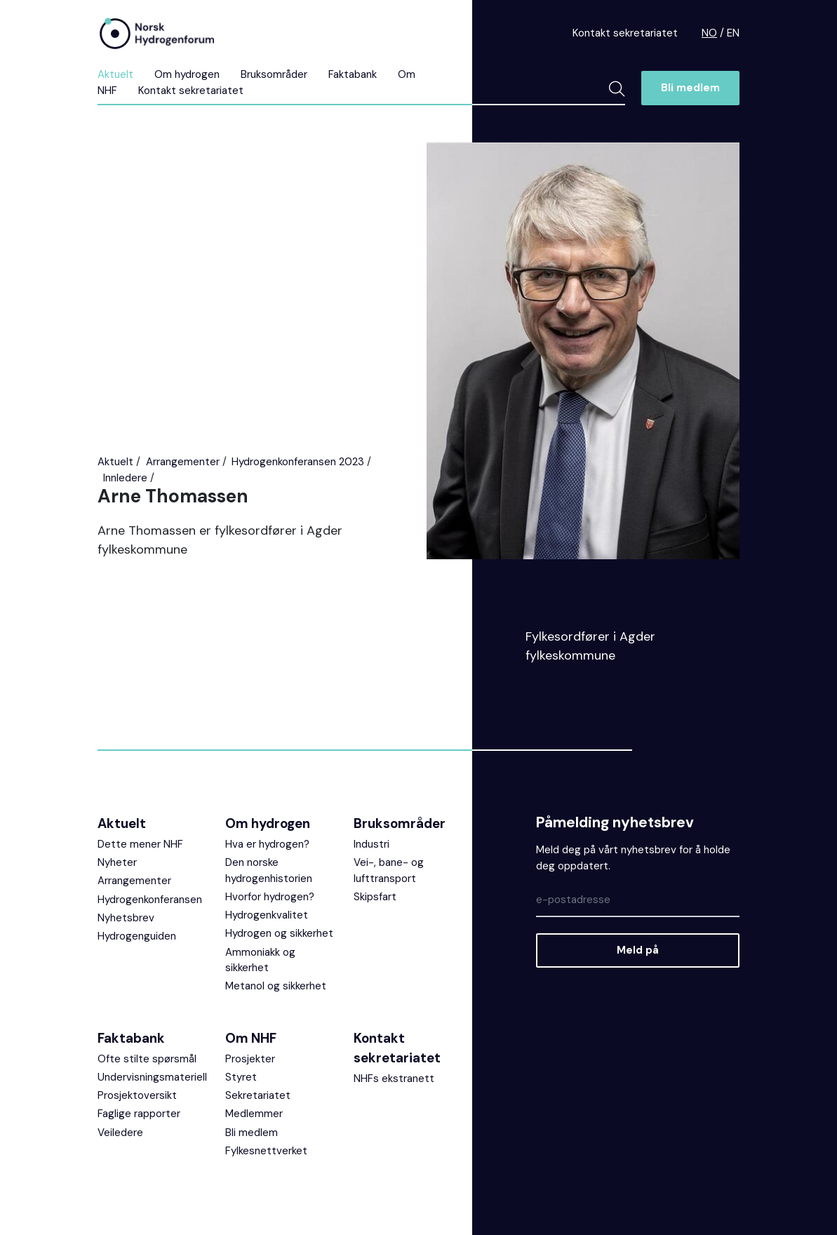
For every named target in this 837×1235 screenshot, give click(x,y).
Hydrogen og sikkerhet (279, 933)
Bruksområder (274, 74)
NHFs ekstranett (394, 1079)
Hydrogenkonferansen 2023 (298, 462)
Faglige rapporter (139, 1114)
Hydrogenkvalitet (266, 915)
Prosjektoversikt (137, 1095)
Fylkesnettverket (266, 1151)
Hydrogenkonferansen (150, 900)
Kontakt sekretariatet (625, 33)
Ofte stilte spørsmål (147, 1059)
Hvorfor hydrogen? (269, 897)
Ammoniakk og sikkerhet (260, 960)
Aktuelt (115, 74)
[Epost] (637, 900)
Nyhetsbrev (126, 918)
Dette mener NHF (140, 844)
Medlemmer (254, 1114)
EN (733, 33)
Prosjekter (250, 1059)
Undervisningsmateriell (152, 1077)
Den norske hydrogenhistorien (268, 870)
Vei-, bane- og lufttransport (389, 870)
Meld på (638, 950)
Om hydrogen (187, 74)
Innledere (125, 478)
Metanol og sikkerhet (275, 986)
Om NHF (250, 1038)
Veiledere (120, 1133)
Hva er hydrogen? (267, 844)
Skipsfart (375, 897)
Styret (241, 1077)
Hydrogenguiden (137, 936)
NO (709, 33)
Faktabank (352, 74)
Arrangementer (183, 462)
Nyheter (117, 862)
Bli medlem (690, 88)
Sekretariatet (257, 1095)
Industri (371, 844)
